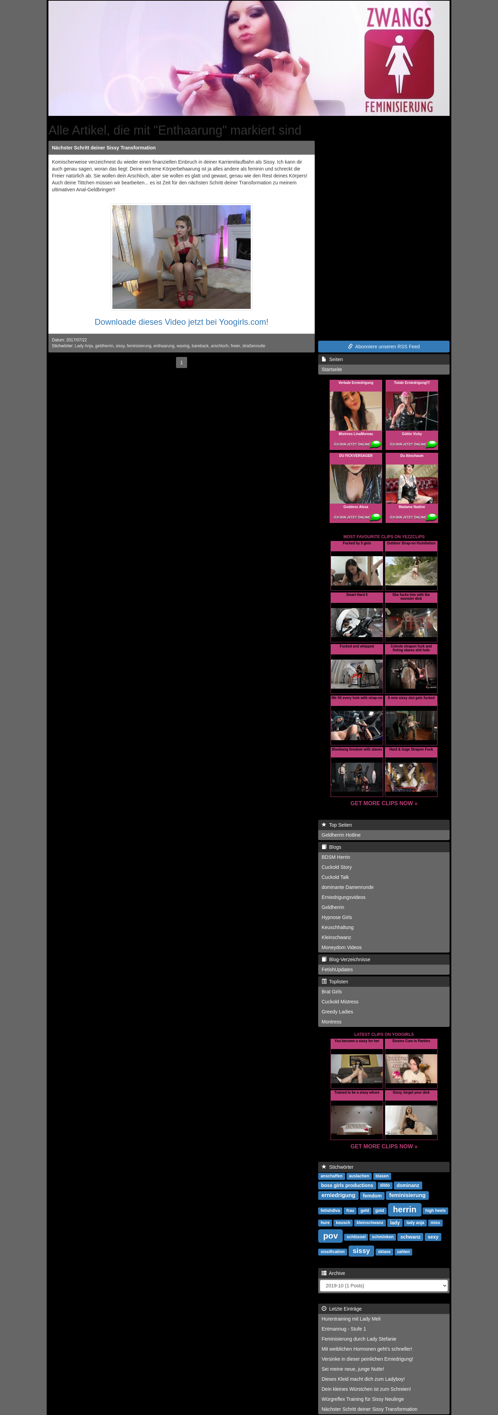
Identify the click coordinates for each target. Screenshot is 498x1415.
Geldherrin (333, 907)
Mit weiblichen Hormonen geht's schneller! (367, 1349)
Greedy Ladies (337, 1011)
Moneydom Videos (342, 947)
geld (364, 1210)
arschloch (220, 345)
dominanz (408, 1185)
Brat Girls (332, 991)
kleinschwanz (370, 1222)
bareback (200, 345)
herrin (404, 1209)
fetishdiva (330, 1210)
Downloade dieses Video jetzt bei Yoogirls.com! (182, 322)
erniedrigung (339, 1195)
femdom (372, 1195)
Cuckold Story (337, 867)
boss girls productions (347, 1185)
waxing (183, 345)
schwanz (410, 1236)
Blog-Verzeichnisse (346, 959)
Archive (333, 1273)
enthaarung (164, 345)
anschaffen (331, 1176)
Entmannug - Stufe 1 (344, 1329)
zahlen (403, 1251)
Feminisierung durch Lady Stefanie (359, 1339)
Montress (332, 1022)
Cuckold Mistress (340, 1001)
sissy (120, 345)
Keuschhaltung (338, 927)
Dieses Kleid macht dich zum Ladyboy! (363, 1379)
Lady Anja (84, 345)
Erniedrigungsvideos (344, 897)
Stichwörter (337, 1167)
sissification (332, 1251)
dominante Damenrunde (348, 887)
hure (325, 1222)
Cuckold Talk (335, 877)
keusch (343, 1222)
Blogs (331, 847)
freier (235, 345)
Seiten (332, 359)
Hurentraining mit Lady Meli (351, 1319)
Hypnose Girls (337, 917)
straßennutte (253, 345)
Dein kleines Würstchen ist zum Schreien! (366, 1389)
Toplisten (335, 981)
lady (395, 1222)
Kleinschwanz (336, 937)
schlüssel (356, 1236)
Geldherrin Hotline (341, 835)
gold (379, 1210)
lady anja (415, 1222)
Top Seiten (337, 825)
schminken (383, 1236)
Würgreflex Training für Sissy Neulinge (363, 1399)
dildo (385, 1185)
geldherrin (104, 345)
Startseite (332, 369)
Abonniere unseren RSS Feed (384, 346)
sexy (433, 1236)
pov (330, 1235)
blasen (382, 1176)
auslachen (359, 1176)
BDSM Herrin (336, 857)
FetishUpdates (337, 969)
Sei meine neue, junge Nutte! (353, 1369)
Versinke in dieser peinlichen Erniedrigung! (367, 1359)
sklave (384, 1251)
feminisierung (139, 345)
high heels (435, 1210)
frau (350, 1210)
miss (435, 1222)
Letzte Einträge (342, 1309)
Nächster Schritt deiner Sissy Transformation (104, 147)
